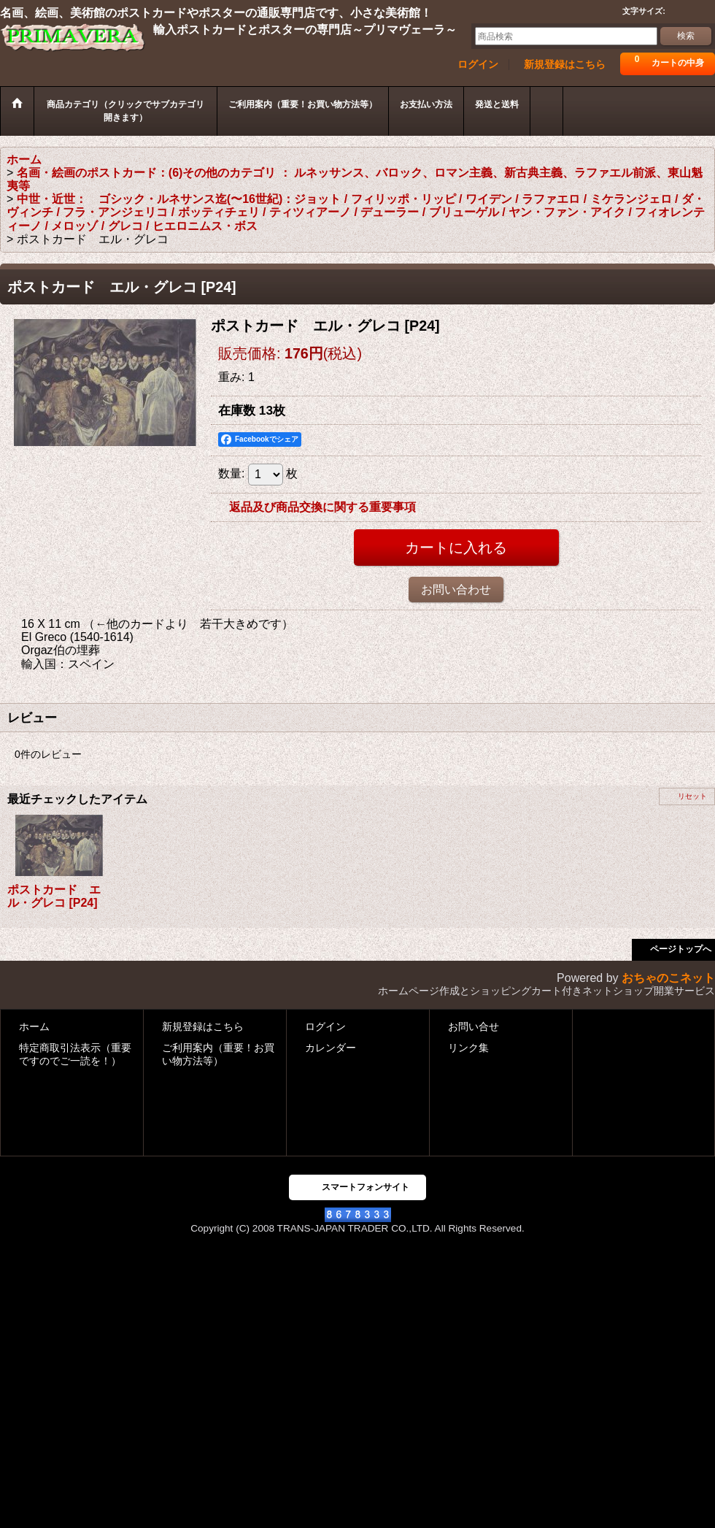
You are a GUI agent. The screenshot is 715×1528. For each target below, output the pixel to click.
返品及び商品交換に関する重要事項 (322, 507)
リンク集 (468, 1048)
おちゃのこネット (668, 978)
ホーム (34, 1026)
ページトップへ (680, 949)
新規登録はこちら (565, 64)
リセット (692, 796)
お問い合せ (473, 1026)
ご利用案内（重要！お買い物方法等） (218, 1055)
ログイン (477, 64)
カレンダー (330, 1048)
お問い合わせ (456, 589)
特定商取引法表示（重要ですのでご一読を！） (75, 1055)
